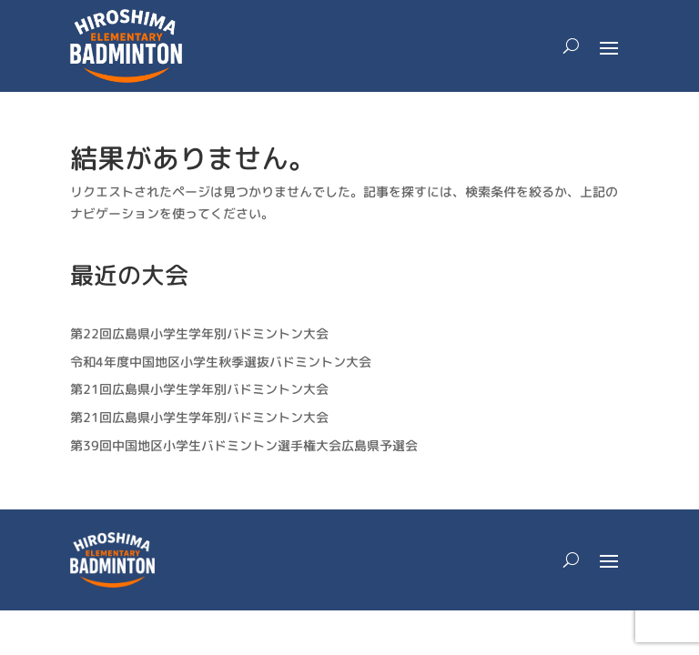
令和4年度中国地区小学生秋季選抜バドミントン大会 (220, 361)
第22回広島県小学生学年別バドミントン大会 (199, 333)
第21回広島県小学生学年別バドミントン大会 (199, 389)
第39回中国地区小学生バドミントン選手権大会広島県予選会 (244, 445)
